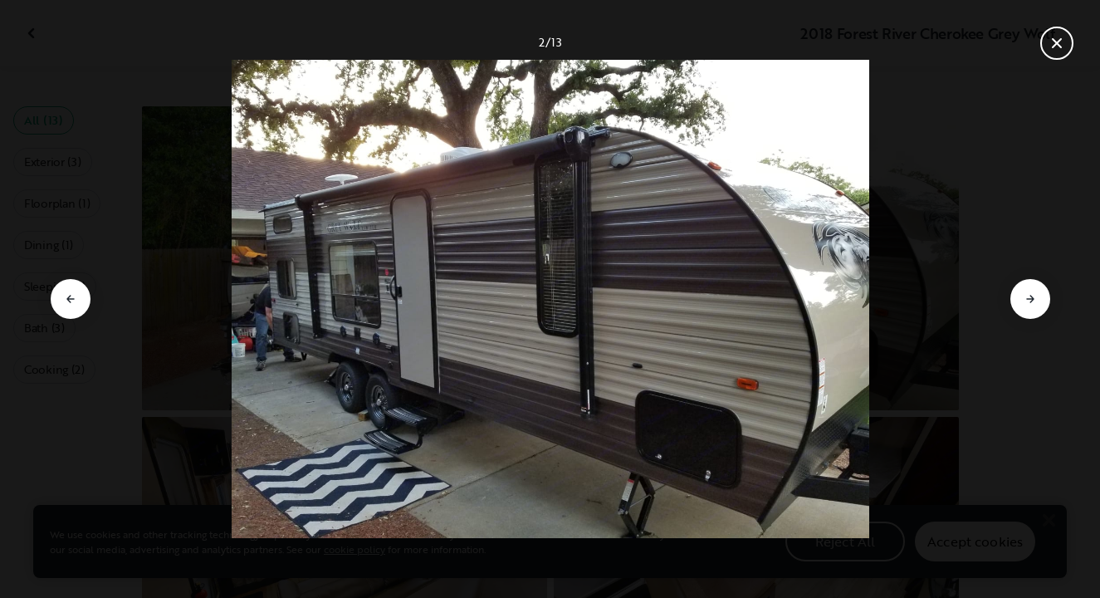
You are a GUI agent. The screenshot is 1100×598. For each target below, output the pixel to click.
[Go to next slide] (1030, 299)
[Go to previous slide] (70, 299)
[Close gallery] (1056, 43)
